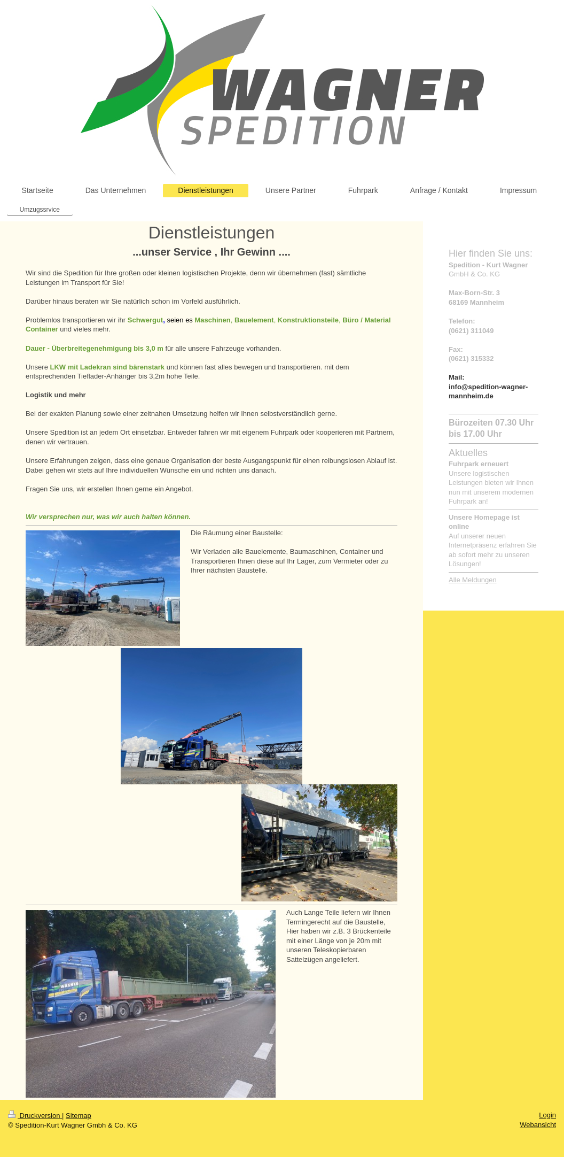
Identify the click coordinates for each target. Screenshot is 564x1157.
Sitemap (78, 1116)
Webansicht (538, 1125)
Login (547, 1115)
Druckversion (35, 1116)
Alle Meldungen (473, 580)
